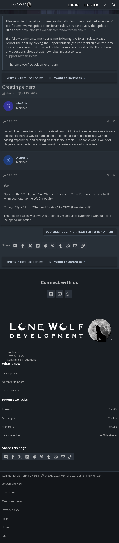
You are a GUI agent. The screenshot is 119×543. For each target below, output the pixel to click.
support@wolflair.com (21, 56)
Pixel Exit (95, 475)
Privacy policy (10, 510)
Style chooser (12, 484)
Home (5, 527)
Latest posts (9, 373)
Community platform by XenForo (39, 475)
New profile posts (13, 382)
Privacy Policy (15, 356)
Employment (14, 352)
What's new (11, 363)
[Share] (108, 120)
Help (5, 518)
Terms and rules (12, 501)
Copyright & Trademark (21, 359)
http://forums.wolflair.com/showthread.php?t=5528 (58, 30)
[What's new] (104, 5)
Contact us (8, 492)
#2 (113, 175)
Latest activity (10, 390)
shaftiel (11, 93)
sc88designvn (108, 435)
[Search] (113, 5)
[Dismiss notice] (111, 21)
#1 (113, 121)
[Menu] (5, 4)
